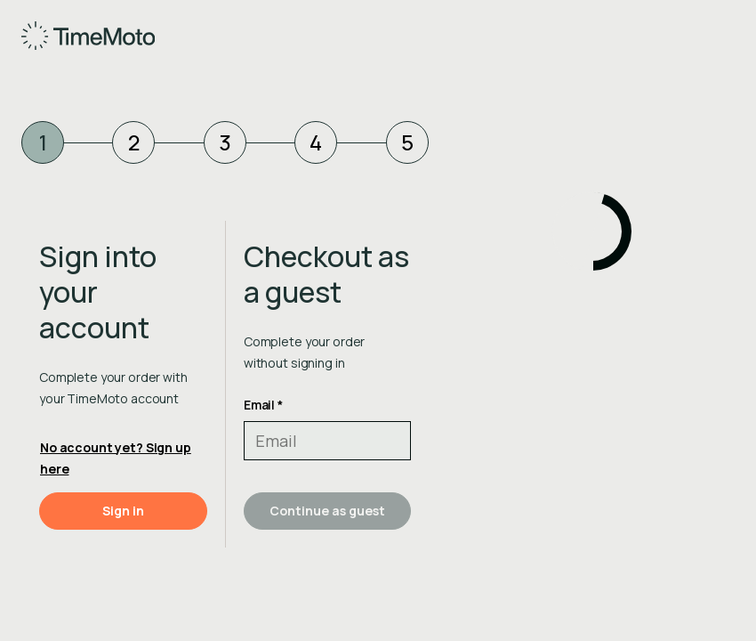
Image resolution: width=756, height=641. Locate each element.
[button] (123, 511)
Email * (263, 404)
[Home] (72, 35)
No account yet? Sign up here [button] (115, 458)
